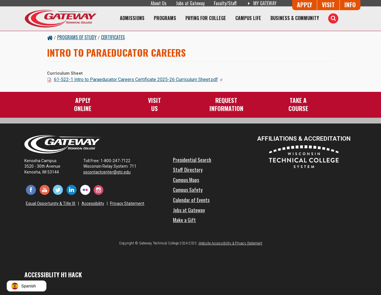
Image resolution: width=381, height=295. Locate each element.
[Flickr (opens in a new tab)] (85, 189)
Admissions (132, 18)
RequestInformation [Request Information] (226, 104)
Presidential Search (192, 159)
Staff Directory (188, 169)
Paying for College (205, 18)
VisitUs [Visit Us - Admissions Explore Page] (154, 104)
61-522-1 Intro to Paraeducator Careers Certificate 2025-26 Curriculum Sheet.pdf (138, 79)
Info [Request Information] (350, 4)
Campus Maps (186, 179)
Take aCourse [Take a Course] (298, 104)
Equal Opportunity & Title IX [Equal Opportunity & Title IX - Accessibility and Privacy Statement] (50, 203)
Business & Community (294, 18)
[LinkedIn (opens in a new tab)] (71, 189)
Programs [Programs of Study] (165, 18)
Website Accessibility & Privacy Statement (230, 243)
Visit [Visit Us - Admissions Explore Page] (328, 4)
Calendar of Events (191, 199)
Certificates (113, 37)
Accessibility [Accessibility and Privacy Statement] (93, 203)
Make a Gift (184, 220)
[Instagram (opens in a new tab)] (98, 189)
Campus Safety (188, 189)
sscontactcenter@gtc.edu (109, 172)
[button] (26, 286)
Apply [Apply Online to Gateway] (304, 4)
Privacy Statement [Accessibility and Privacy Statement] (127, 203)
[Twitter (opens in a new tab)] (58, 189)
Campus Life (248, 18)
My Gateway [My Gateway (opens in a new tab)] (261, 3)
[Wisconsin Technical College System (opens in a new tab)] (304, 156)
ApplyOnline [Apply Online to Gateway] (82, 104)
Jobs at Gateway (190, 3)
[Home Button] (50, 37)
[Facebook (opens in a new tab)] (31, 189)
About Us (159, 3)
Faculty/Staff (225, 3)
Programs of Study (77, 37)
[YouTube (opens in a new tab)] (44, 189)
